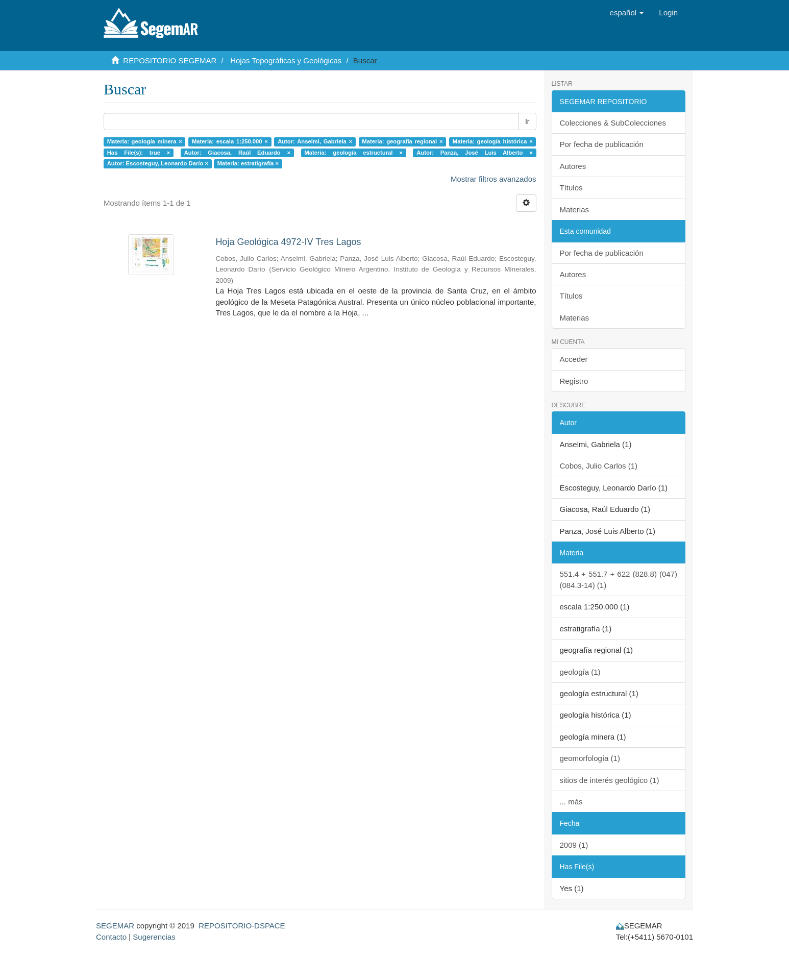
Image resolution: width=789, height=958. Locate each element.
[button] (627, 13)
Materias (574, 209)
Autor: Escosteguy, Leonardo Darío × (157, 163)
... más (571, 801)
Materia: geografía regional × (402, 141)
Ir (527, 121)
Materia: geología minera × (144, 141)
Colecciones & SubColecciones (613, 122)
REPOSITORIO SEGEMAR (169, 60)
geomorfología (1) (590, 758)
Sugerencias (154, 936)
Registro (574, 381)
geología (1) (580, 672)
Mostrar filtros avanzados (493, 179)
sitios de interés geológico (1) (609, 780)
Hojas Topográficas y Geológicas (285, 60)
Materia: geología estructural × (353, 153)
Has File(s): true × (138, 153)
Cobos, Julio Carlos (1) (599, 465)
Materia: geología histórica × (493, 141)
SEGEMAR (115, 925)
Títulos (571, 187)
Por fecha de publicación (602, 144)
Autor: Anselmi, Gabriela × (315, 141)
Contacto (111, 936)
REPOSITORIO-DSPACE (242, 925)
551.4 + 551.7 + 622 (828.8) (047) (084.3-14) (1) (619, 579)
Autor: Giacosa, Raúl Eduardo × (237, 153)
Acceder (574, 359)
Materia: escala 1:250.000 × (230, 141)
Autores (573, 166)
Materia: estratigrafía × (248, 163)
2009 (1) (574, 845)
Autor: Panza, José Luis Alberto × (474, 153)
